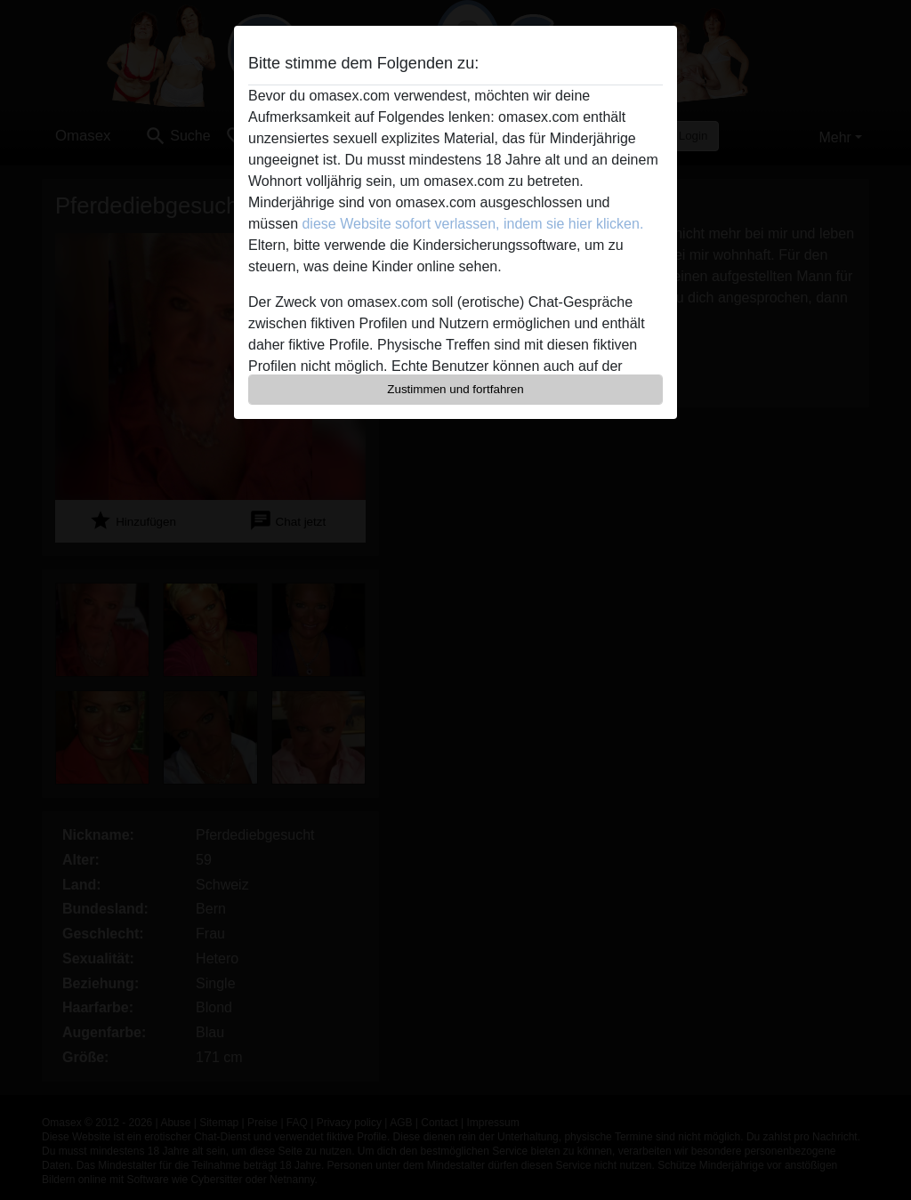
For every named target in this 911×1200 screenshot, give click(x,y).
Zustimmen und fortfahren (455, 389)
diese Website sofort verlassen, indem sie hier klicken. (472, 223)
